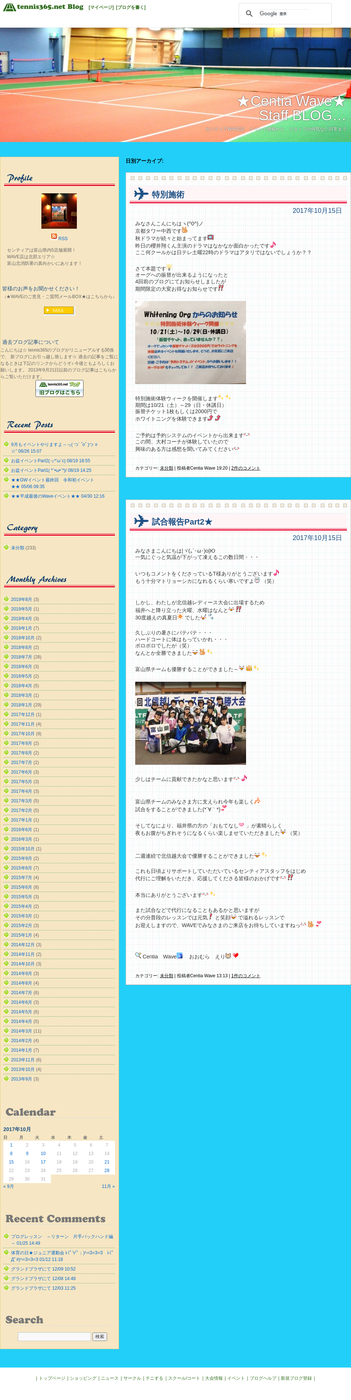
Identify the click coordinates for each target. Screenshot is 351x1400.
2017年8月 (21, 753)
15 (11, 1162)
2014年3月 (21, 1031)
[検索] (284, 13)
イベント (236, 1378)
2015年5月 (21, 896)
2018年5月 (21, 676)
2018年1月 (21, 705)
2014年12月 (23, 944)
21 (107, 1162)
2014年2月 (21, 1040)
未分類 (166, 468)
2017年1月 (21, 820)
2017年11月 (23, 724)
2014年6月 (21, 1002)
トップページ (52, 1378)
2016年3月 (21, 839)
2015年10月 (23, 848)
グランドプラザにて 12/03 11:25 (43, 1288)
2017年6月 (21, 772)
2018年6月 (21, 666)
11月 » (108, 1186)
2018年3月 (21, 695)
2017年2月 (21, 810)
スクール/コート (184, 1378)
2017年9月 (21, 743)
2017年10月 (23, 733)
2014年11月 (23, 954)
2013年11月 (23, 1059)
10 (43, 1153)
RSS (63, 238)
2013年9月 (21, 1079)
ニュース (110, 1378)
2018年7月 (21, 657)
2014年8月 (21, 983)
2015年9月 (21, 858)
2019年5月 (21, 609)
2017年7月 (21, 762)
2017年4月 (21, 791)
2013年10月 (23, 1069)
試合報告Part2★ (182, 521)
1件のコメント (245, 975)
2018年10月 (23, 637)
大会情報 (214, 1378)
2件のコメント (245, 468)
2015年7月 (21, 877)
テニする (154, 1378)
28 (107, 1170)
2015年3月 (21, 916)
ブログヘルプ (263, 1378)
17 (43, 1162)
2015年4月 (21, 906)
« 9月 (8, 1186)
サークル (132, 1378)
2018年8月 (21, 647)
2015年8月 (21, 868)
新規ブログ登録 (296, 1378)
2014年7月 (21, 992)
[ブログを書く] (131, 7)
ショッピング (83, 1378)
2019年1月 (21, 628)
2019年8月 (21, 599)
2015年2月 (21, 925)
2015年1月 (21, 935)
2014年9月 (21, 973)
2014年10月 (23, 964)
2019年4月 (21, 618)
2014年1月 (21, 1050)
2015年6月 (21, 887)
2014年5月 (21, 1011)
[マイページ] (101, 7)
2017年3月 (21, 800)
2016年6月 (21, 829)
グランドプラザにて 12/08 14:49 (43, 1278)
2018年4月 (21, 685)
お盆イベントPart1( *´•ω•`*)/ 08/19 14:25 (51, 470)
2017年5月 (21, 781)
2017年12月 (23, 714)
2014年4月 (21, 1021)
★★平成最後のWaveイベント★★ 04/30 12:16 (58, 496)
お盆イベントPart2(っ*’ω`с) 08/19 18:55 (50, 460)
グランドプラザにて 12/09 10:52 (43, 1269)
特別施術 (168, 194)
